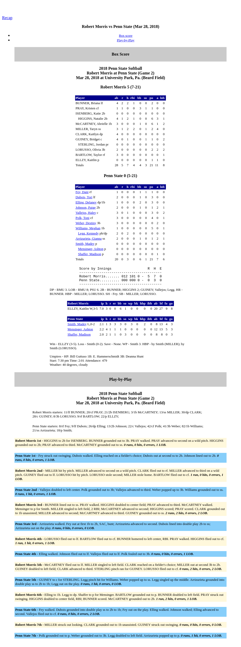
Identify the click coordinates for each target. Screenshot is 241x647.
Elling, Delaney (86, 202)
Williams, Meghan (88, 228)
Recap (7, 18)
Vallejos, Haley (86, 213)
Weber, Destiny (86, 223)
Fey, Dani (82, 192)
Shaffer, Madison (89, 254)
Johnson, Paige (86, 207)
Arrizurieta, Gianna (89, 238)
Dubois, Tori (84, 197)
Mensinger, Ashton (90, 249)
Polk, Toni (83, 218)
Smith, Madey (85, 244)
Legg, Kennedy (88, 233)
